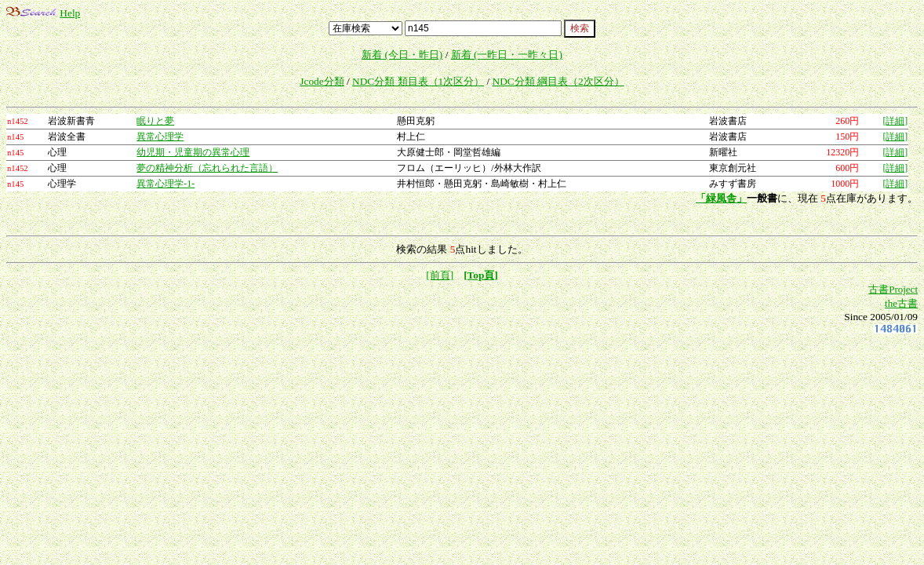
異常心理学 (160, 136)
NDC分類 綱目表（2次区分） (558, 81)
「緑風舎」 (721, 198)
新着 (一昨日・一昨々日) (506, 54)
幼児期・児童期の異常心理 (192, 152)
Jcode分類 (322, 81)
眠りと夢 (155, 120)
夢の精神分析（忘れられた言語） (207, 167)
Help (70, 13)
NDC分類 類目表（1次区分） (418, 81)
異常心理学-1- (165, 183)
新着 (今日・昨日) (402, 54)
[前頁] (439, 275)
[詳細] (895, 120)
